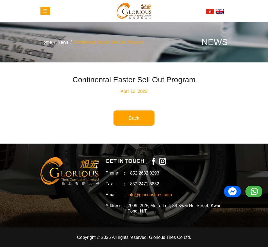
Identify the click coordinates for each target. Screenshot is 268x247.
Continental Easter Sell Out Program (109, 42)
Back (133, 118)
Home (46, 42)
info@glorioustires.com (150, 194)
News (63, 42)
